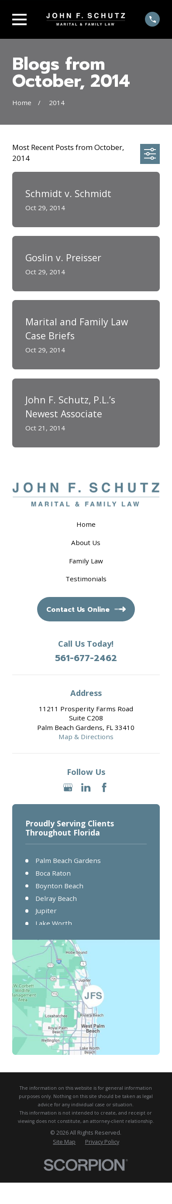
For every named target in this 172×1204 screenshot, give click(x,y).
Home (86, 524)
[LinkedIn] (85, 787)
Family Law (86, 560)
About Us (85, 542)
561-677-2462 (86, 658)
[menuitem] (64, 1142)
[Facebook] (104, 787)
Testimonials (86, 578)
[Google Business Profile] (67, 787)
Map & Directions (86, 736)
